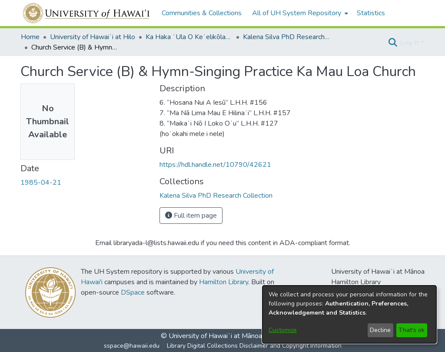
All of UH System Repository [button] (296, 13)
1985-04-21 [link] (40, 182)
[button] (392, 42)
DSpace (133, 292)
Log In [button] (410, 42)
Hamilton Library (223, 282)
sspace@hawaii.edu (131, 346)
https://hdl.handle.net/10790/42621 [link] (215, 164)
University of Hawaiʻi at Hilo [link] (92, 37)
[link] (215, 195)
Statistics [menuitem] (371, 13)
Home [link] (30, 37)
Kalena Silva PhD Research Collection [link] (286, 37)
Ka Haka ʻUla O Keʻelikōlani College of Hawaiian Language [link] (189, 37)
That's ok (412, 330)
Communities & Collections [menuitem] (202, 13)
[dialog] (349, 314)
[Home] (86, 13)
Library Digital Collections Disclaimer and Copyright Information (254, 346)
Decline (380, 330)
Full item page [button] (191, 215)
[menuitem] (299, 13)
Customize (283, 330)
